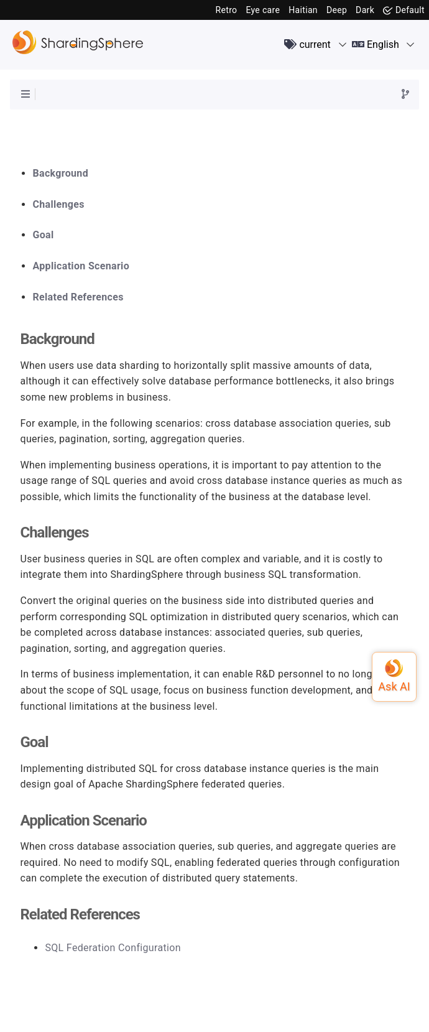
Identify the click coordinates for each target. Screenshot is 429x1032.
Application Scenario (80, 266)
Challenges (58, 204)
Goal (42, 235)
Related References (77, 297)
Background (60, 173)
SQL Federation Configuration (112, 948)
